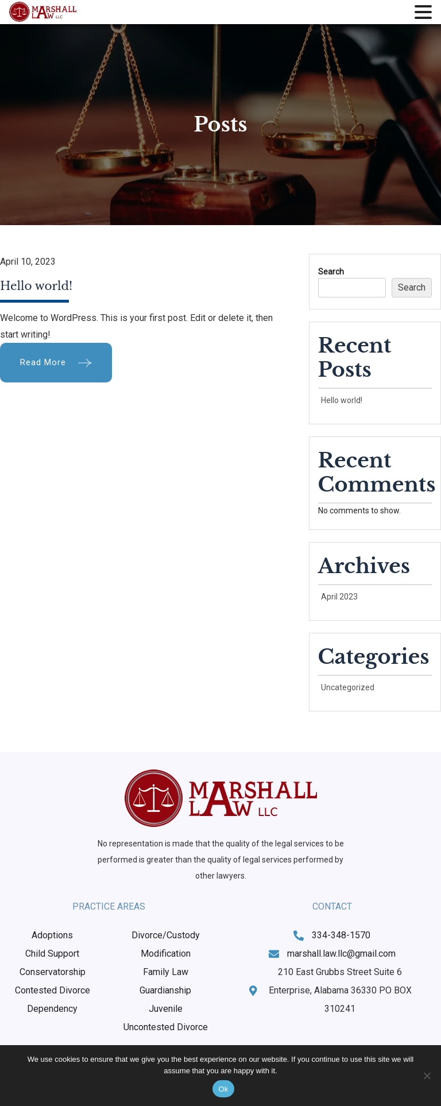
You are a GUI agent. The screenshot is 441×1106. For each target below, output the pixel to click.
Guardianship (165, 990)
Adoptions (52, 935)
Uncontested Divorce (165, 1027)
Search (331, 271)
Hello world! (36, 286)
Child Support (52, 953)
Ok (223, 1089)
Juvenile (166, 1008)
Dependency (52, 1008)
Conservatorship (53, 971)
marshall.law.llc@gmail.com (341, 953)
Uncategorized (347, 687)
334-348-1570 (341, 935)
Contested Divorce (52, 990)
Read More (43, 362)
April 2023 (339, 596)
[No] (426, 1075)
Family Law (165, 971)
